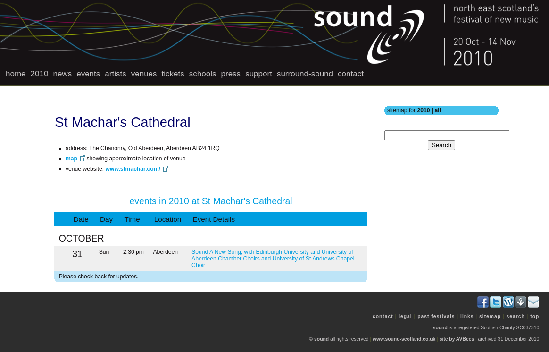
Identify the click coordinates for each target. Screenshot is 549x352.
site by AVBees (457, 339)
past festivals (436, 316)
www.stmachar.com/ (132, 169)
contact (351, 73)
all (438, 110)
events (88, 73)
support (258, 73)
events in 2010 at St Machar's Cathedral (210, 201)
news (62, 73)
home (16, 73)
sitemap (490, 316)
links (467, 316)
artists (115, 73)
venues (144, 73)
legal (405, 316)
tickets (173, 73)
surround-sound (305, 73)
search (516, 316)
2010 (40, 73)
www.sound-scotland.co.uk (404, 339)
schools (202, 73)
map (71, 158)
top (534, 316)
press (231, 73)
